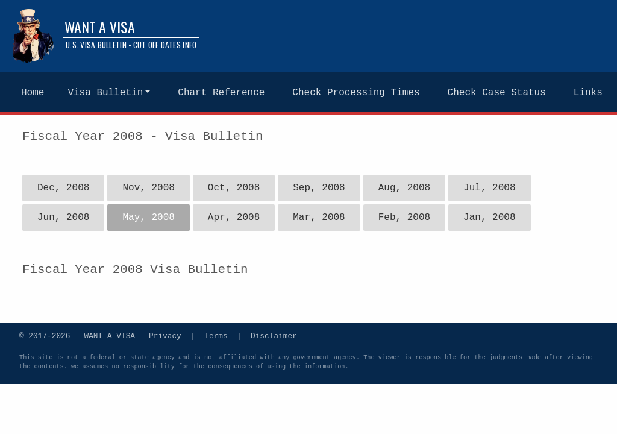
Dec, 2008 (63, 188)
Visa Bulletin (105, 92)
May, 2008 (148, 217)
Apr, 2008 (234, 217)
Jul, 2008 (489, 188)
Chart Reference (221, 92)
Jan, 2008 (489, 217)
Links (588, 92)
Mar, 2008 (319, 217)
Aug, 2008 (404, 188)
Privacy (165, 335)
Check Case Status (497, 92)
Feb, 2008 (404, 217)
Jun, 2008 (63, 217)
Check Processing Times (355, 92)
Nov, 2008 (148, 188)
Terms (215, 335)
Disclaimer (274, 335)
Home (32, 92)
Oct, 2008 (234, 188)
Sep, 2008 (319, 188)
